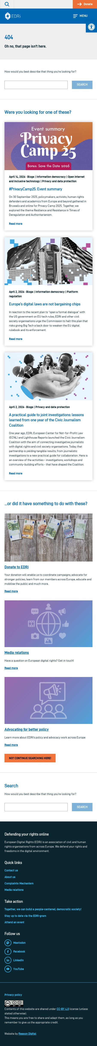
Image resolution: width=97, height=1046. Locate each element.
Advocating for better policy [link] (27, 729)
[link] (91, 26)
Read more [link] (11, 591)
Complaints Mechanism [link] (19, 883)
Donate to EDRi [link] (17, 567)
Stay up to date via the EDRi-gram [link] (25, 916)
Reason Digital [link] (27, 1033)
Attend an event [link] (14, 922)
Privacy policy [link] (13, 994)
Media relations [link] (17, 653)
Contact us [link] (11, 870)
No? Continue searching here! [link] (30, 758)
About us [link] (10, 877)
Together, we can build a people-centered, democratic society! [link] (43, 909)
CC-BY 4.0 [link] (63, 1009)
